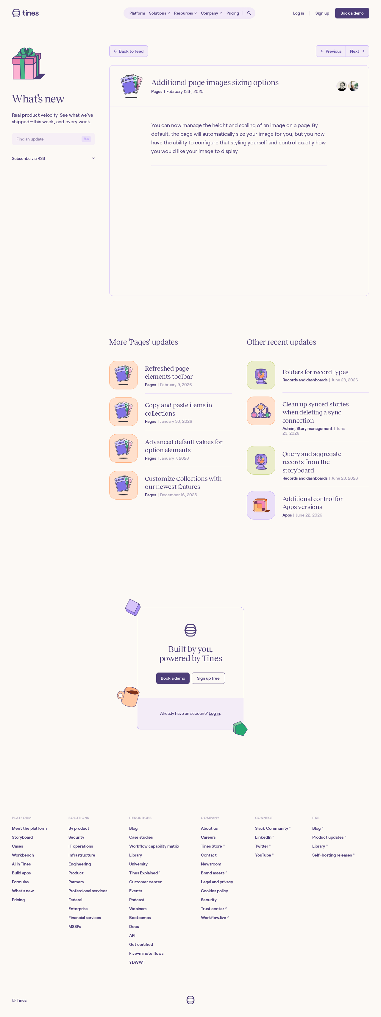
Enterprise (78, 908)
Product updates (329, 837)
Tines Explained (144, 872)
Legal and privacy (217, 881)
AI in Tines (21, 864)
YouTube (264, 854)
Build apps (21, 873)
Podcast (136, 899)
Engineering (79, 864)
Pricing (18, 899)
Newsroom (211, 864)
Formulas (20, 881)
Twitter (263, 845)
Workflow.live (215, 917)
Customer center (145, 881)
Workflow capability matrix (154, 846)
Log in (214, 713)
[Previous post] (331, 51)
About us (209, 828)
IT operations (80, 846)
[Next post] (357, 51)
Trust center (214, 908)
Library (135, 855)
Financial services (84, 917)
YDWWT (137, 962)
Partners (76, 881)
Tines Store (212, 845)
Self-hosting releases (333, 854)
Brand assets (214, 872)
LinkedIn (264, 837)
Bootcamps (140, 917)
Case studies (141, 837)
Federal (75, 899)
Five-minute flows (146, 953)
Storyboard (22, 837)
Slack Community (273, 828)
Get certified (141, 944)
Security (76, 837)
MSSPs (74, 926)
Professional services (87, 890)
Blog (133, 828)
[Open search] (249, 13)
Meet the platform (29, 828)
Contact (209, 855)
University (138, 864)
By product (78, 828)
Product (76, 873)
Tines (21, 1000)
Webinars (137, 908)
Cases (17, 846)
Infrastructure (81, 855)
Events (135, 890)
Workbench (23, 855)
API (132, 935)
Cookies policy (214, 890)
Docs (134, 926)
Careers (208, 837)
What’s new (23, 890)
